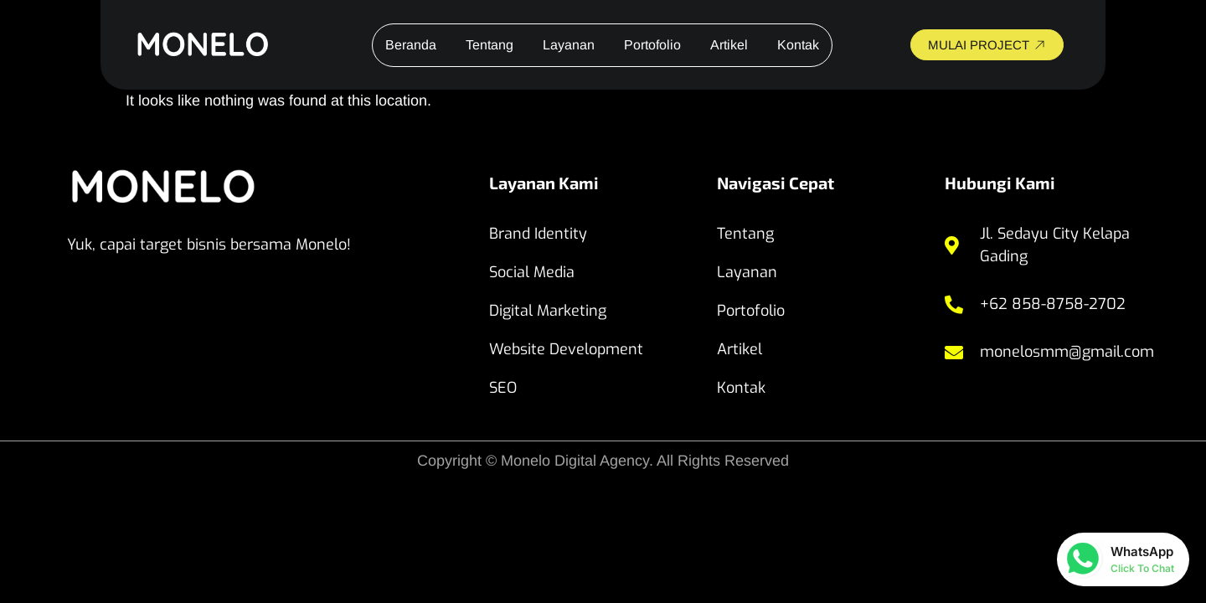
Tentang (489, 45)
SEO (503, 388)
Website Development (566, 349)
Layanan (569, 45)
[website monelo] (218, 44)
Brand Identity (538, 234)
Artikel (729, 45)
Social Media (532, 272)
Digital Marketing (547, 311)
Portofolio (652, 45)
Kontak (798, 45)
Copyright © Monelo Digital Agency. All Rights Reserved (603, 460)
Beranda (410, 45)
